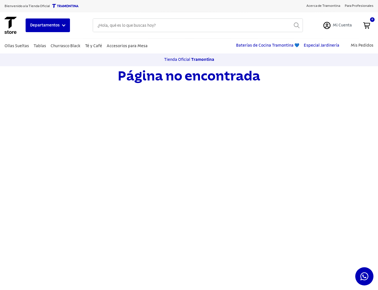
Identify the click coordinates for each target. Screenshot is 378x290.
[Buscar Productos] (297, 25)
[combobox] (198, 25)
